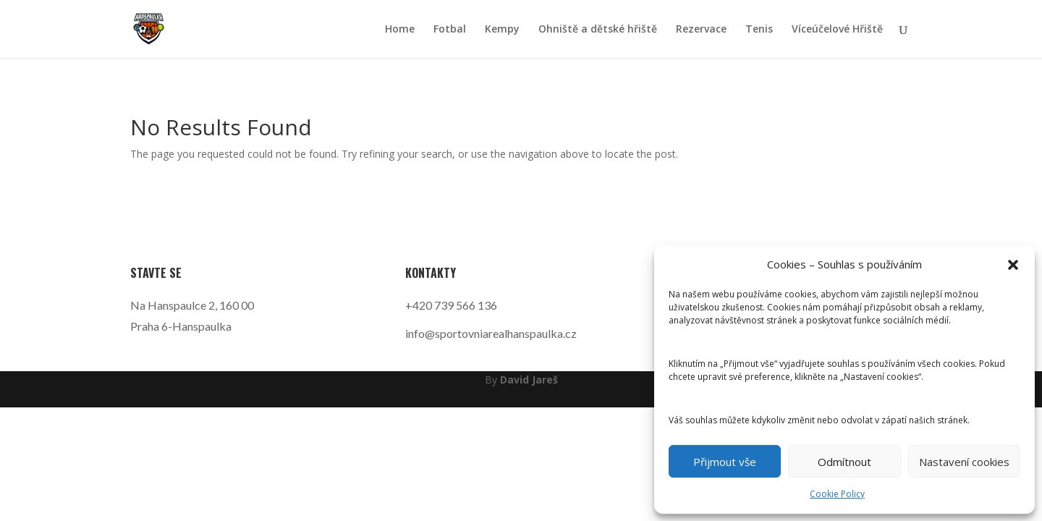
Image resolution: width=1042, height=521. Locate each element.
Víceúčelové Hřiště (837, 29)
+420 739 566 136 (451, 305)
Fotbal (449, 29)
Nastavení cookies (964, 461)
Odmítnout (844, 461)
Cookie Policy (837, 494)
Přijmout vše (724, 461)
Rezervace (701, 29)
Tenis (759, 29)
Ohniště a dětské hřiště (597, 29)
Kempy (502, 29)
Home (400, 29)
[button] (1013, 265)
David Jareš (529, 379)
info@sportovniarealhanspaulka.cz (491, 333)
